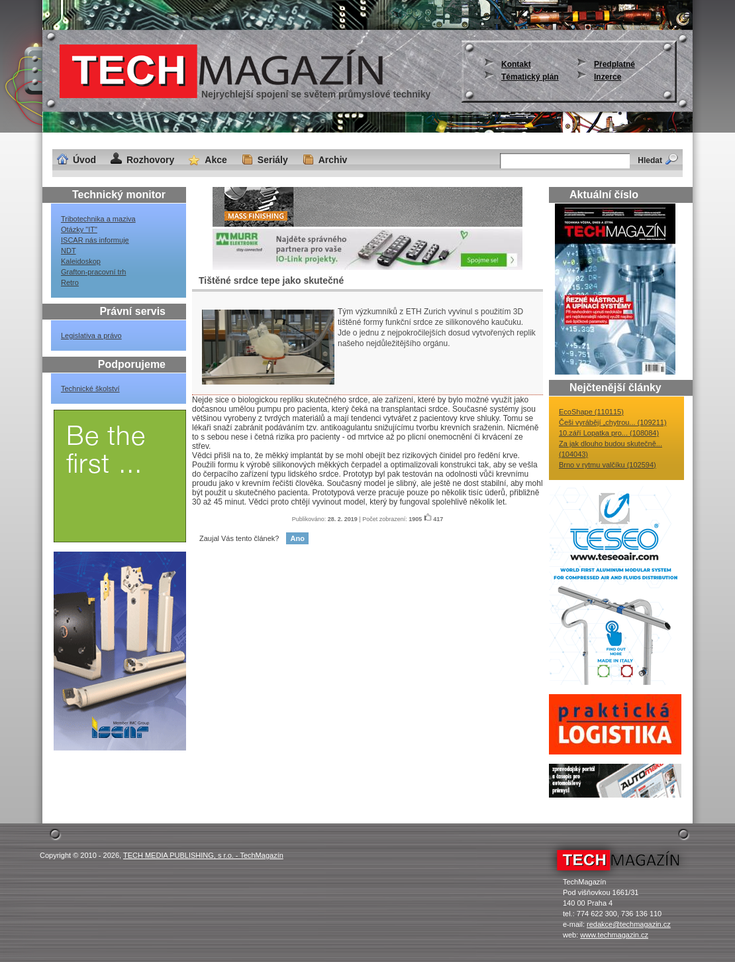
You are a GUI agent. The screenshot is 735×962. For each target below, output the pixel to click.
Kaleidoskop (81, 261)
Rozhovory (150, 159)
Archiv (333, 159)
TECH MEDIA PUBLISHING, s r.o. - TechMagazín (203, 855)
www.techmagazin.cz (614, 935)
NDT (68, 251)
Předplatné (614, 64)
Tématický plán (530, 77)
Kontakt (516, 64)
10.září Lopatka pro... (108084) (609, 433)
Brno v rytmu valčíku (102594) (607, 465)
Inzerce (607, 77)
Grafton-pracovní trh (93, 272)
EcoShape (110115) (591, 412)
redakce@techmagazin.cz (629, 924)
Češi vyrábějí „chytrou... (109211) (613, 422)
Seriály (273, 159)
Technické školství (90, 388)
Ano (297, 538)
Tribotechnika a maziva (98, 219)
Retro (70, 282)
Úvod (84, 159)
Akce (215, 159)
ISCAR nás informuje (95, 240)
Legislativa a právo (91, 335)
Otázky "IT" (79, 229)
